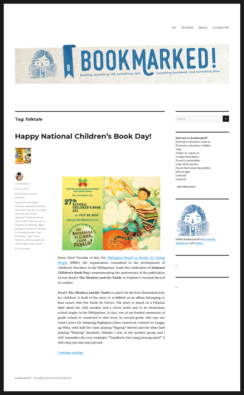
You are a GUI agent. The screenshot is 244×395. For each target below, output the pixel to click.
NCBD (24, 221)
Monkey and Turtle (26, 213)
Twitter (198, 243)
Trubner (19, 239)
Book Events (22, 193)
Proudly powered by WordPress (52, 378)
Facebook (209, 239)
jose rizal (20, 209)
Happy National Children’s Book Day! (83, 136)
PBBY (41, 224)
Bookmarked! (23, 378)
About (202, 27)
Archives (187, 27)
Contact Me (220, 27)
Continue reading (70, 352)
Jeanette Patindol (35, 206)
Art (174, 27)
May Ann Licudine (36, 209)
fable (35, 202)
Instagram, (182, 243)
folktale (19, 206)
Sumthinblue (22, 183)
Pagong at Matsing (26, 224)
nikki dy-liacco (37, 221)
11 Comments (22, 248)
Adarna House (23, 202)
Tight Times (33, 236)
